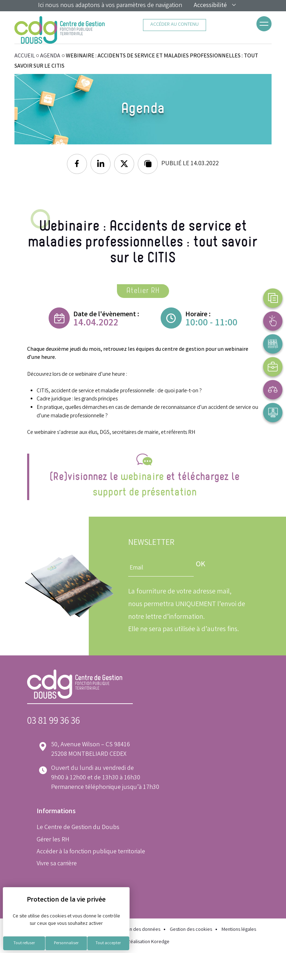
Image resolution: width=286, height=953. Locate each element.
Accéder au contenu (174, 25)
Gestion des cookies (191, 930)
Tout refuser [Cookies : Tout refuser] (24, 943)
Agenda (50, 56)
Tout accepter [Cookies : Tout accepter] (108, 943)
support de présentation (145, 492)
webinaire (142, 477)
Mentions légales (239, 930)
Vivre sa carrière (57, 863)
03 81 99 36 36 (53, 722)
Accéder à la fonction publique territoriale (91, 852)
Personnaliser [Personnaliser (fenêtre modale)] (66, 943)
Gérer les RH (53, 840)
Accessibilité (215, 5)
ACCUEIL (24, 56)
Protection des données (135, 930)
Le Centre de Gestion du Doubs (78, 827)
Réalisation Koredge (143, 942)
